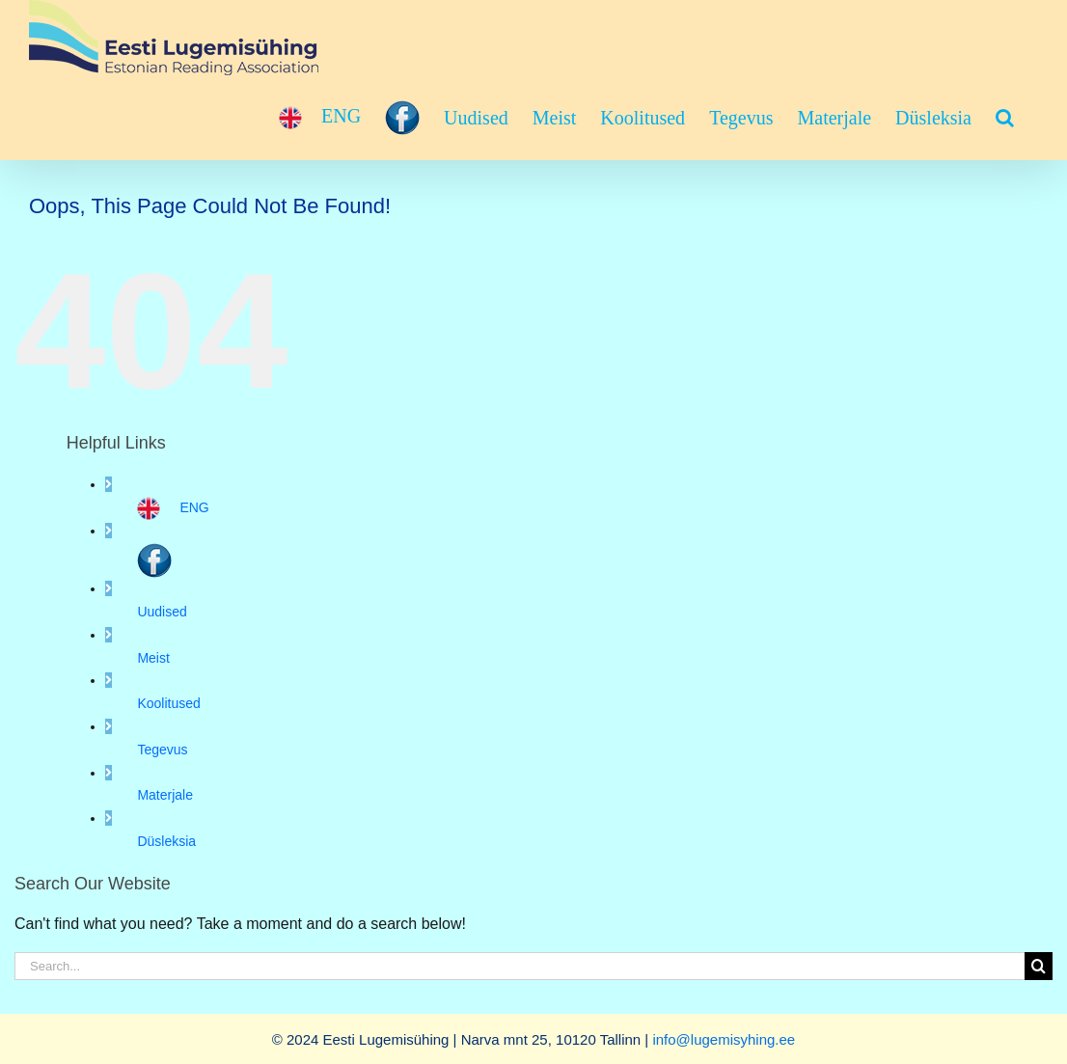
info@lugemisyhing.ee (723, 1039)
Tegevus (162, 749)
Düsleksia (166, 841)
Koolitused (168, 703)
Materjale (165, 795)
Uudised (161, 611)
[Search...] (519, 966)
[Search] (1039, 966)
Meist (153, 658)
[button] (1005, 117)
